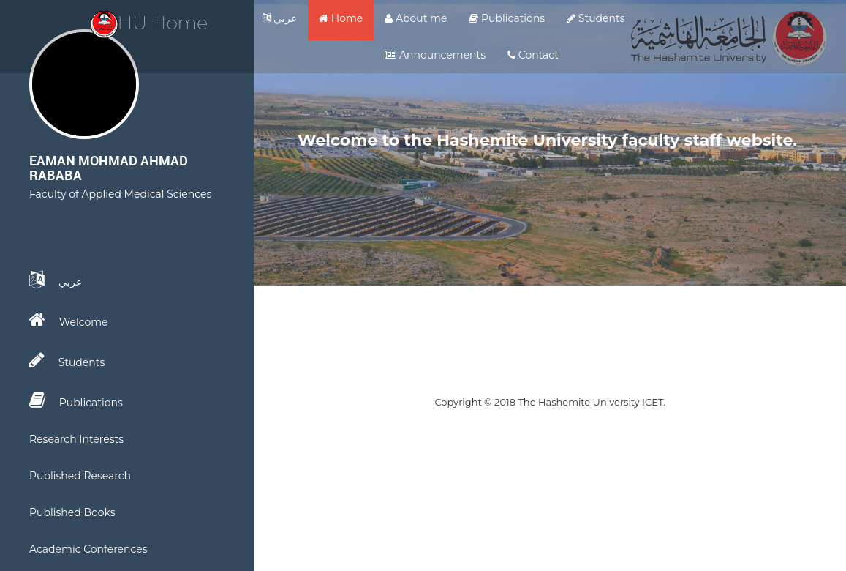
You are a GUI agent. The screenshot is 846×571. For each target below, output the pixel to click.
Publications (507, 18)
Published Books (72, 512)
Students (595, 18)
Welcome (68, 320)
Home (341, 18)
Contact (533, 54)
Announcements (435, 54)
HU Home (149, 23)
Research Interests (76, 439)
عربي (280, 18)
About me (416, 18)
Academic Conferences (88, 549)
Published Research (80, 475)
